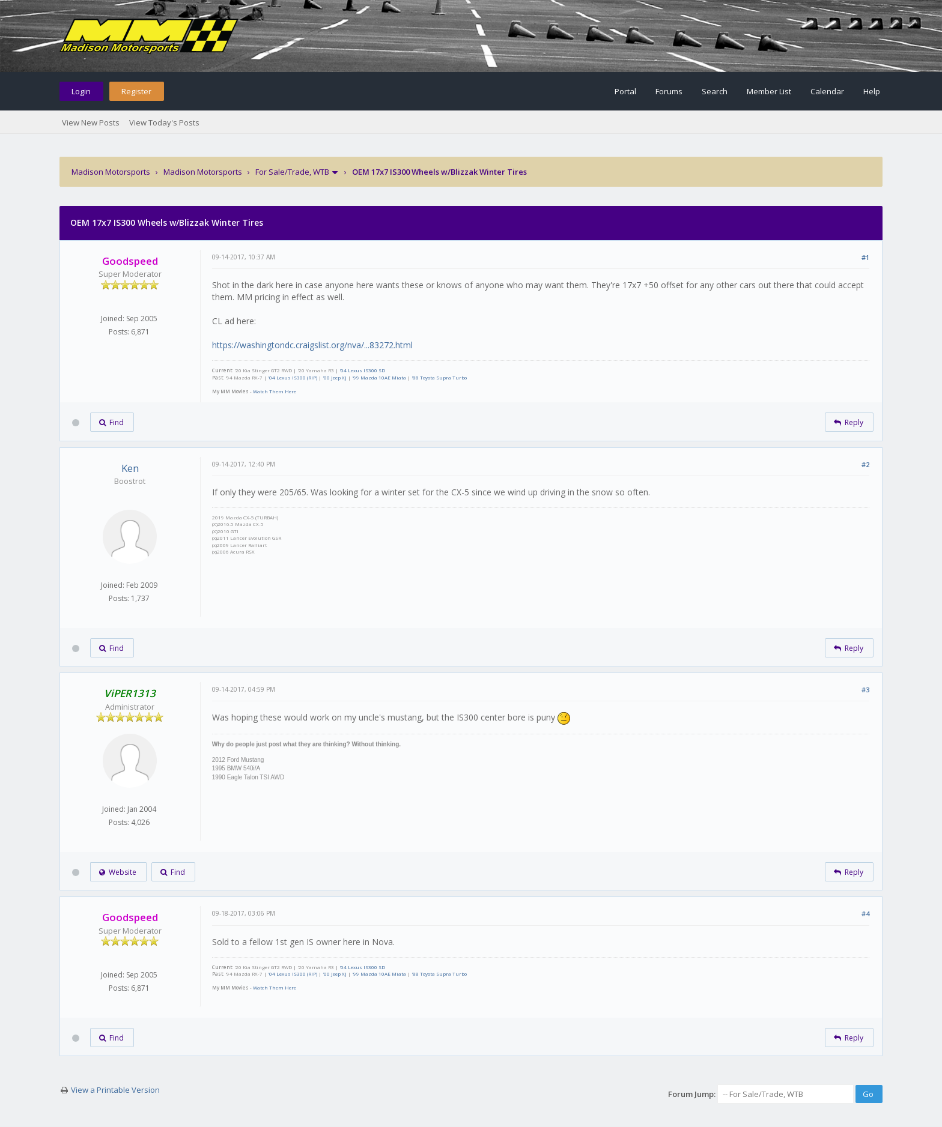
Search (715, 91)
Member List (769, 91)
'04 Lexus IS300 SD (362, 370)
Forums (668, 91)
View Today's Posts (164, 122)
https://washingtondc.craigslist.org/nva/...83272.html (312, 345)
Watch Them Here (274, 391)
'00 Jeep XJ (335, 377)
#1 (865, 257)
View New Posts (91, 122)
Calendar (827, 91)
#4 (865, 913)
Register (136, 91)
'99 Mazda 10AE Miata (379, 377)
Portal (625, 91)
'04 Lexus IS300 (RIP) (292, 377)
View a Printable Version (115, 1089)
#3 (865, 689)
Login (81, 91)
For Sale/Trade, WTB (292, 171)
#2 (865, 464)
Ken (130, 468)
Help (871, 91)
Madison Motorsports (110, 171)
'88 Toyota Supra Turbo (439, 377)
